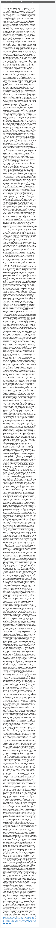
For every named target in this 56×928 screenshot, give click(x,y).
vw (30, 918)
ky (17, 921)
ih (31, 920)
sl (3, 923)
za (12, 920)
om (4, 917)
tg (15, 918)
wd (24, 918)
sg (21, 917)
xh (23, 918)
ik (13, 921)
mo (29, 917)
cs (35, 921)
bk (26, 920)
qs (14, 917)
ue (28, 921)
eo (32, 918)
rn (7, 917)
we (33, 915)
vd (12, 918)
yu (25, 917)
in (15, 921)
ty (5, 921)
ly (26, 918)
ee (11, 921)
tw (27, 917)
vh (9, 921)
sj (7, 920)
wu (10, 917)
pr (33, 918)
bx (6, 920)
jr (34, 915)
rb (13, 917)
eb (30, 920)
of (23, 920)
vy (22, 921)
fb (13, 920)
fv (7, 918)
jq (27, 918)
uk (3, 921)
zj (17, 917)
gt (8, 918)
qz (28, 918)
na (17, 920)
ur (22, 917)
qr (7, 923)
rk (28, 920)
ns (33, 917)
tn (11, 917)
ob (20, 920)
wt (4, 923)
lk (18, 918)
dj (31, 921)
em (17, 918)
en (11, 918)
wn (5, 918)
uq (6, 923)
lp (9, 918)
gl (35, 915)
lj (19, 921)
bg (35, 918)
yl (16, 921)
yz (22, 920)
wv (16, 917)
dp (3, 920)
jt (27, 920)
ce (10, 923)
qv (35, 917)
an (34, 921)
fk (12, 921)
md (9, 920)
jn (18, 917)
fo (19, 920)
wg (33, 920)
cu (30, 917)
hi (24, 920)
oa (21, 918)
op (24, 917)
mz (25, 921)
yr (10, 920)
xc (32, 917)
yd (3, 918)
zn (31, 915)
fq (20, 921)
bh (6, 921)
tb (16, 920)
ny (5, 917)
